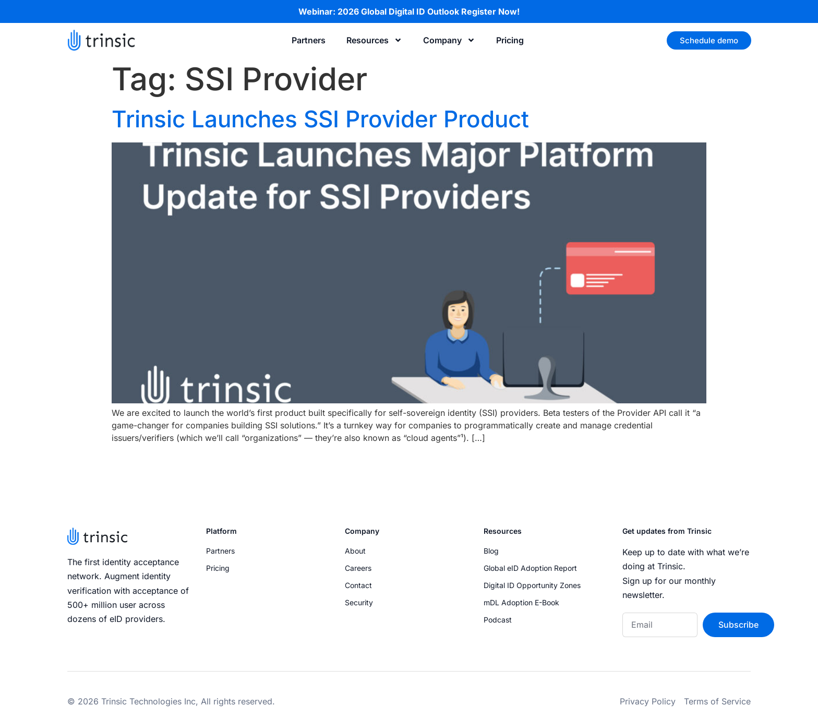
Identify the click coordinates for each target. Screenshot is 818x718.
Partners (309, 40)
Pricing (510, 40)
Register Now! (490, 11)
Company (449, 40)
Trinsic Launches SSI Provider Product (320, 119)
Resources (374, 40)
